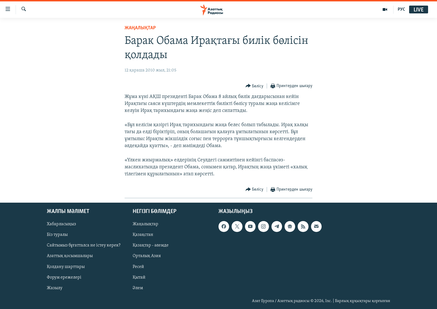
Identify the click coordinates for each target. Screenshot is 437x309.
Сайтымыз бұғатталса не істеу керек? (83, 245)
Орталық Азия (147, 256)
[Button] (255, 86)
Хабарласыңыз (61, 224)
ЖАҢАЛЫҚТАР (140, 28)
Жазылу (54, 288)
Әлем (138, 288)
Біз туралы (57, 235)
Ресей (138, 267)
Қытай (139, 277)
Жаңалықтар (145, 224)
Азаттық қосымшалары (70, 256)
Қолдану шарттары (66, 267)
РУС (401, 9)
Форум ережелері (64, 277)
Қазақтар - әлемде (151, 245)
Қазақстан (143, 235)
